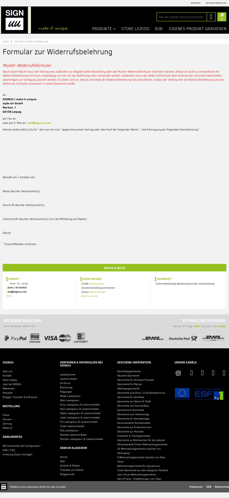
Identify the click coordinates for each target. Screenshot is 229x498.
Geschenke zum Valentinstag (133, 420)
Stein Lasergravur (69, 406)
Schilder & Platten (70, 471)
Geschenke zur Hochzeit (130, 437)
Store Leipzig (10, 385)
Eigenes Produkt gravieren (197, 28)
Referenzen (9, 394)
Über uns (8, 377)
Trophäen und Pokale (71, 475)
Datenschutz (222, 492)
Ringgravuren (67, 480)
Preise (6, 420)
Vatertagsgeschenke (128, 394)
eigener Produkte (97, 297)
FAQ (10, 301)
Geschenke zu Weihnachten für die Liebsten (141, 445)
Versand (7, 425)
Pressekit (8, 398)
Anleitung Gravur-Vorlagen (17, 460)
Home (6, 41)
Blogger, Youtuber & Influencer (20, 402)
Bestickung (66, 393)
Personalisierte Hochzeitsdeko (133, 428)
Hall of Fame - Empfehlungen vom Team (139, 484)
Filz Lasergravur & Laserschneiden (79, 427)
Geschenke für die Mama (130, 402)
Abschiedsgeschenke (128, 377)
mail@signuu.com (39, 122)
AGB (208, 492)
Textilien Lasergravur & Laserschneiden (81, 444)
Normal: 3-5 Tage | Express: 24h (183, 333)
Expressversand (90, 301)
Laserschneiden (68, 384)
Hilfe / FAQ (9, 455)
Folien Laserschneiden (72, 431)
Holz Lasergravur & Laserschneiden (79, 414)
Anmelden (195, 3)
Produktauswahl (96, 289)
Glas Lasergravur (69, 436)
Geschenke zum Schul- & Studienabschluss (141, 398)
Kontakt (13, 284)
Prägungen (66, 397)
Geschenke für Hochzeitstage (133, 424)
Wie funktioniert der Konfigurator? (21, 451)
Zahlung (7, 429)
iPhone (63, 462)
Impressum (196, 492)
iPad (62, 467)
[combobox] (186, 16)
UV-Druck (65, 388)
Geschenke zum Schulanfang (133, 411)
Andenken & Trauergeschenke (133, 441)
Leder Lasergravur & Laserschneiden (80, 423)
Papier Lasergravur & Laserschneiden (80, 419)
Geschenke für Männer (129, 390)
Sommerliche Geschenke (130, 415)
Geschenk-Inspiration (134, 368)
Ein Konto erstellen (216, 3)
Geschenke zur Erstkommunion (134, 433)
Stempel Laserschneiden (73, 440)
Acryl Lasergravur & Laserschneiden (80, 410)
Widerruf (7, 433)
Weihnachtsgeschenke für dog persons (138, 471)
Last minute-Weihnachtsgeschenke (136, 480)
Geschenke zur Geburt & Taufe (134, 407)
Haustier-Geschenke (128, 381)
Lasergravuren (68, 380)
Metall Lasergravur (70, 401)
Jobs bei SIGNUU (12, 390)
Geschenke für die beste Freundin (135, 385)
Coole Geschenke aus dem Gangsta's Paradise (142, 476)
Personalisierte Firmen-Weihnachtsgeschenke (142, 450)
